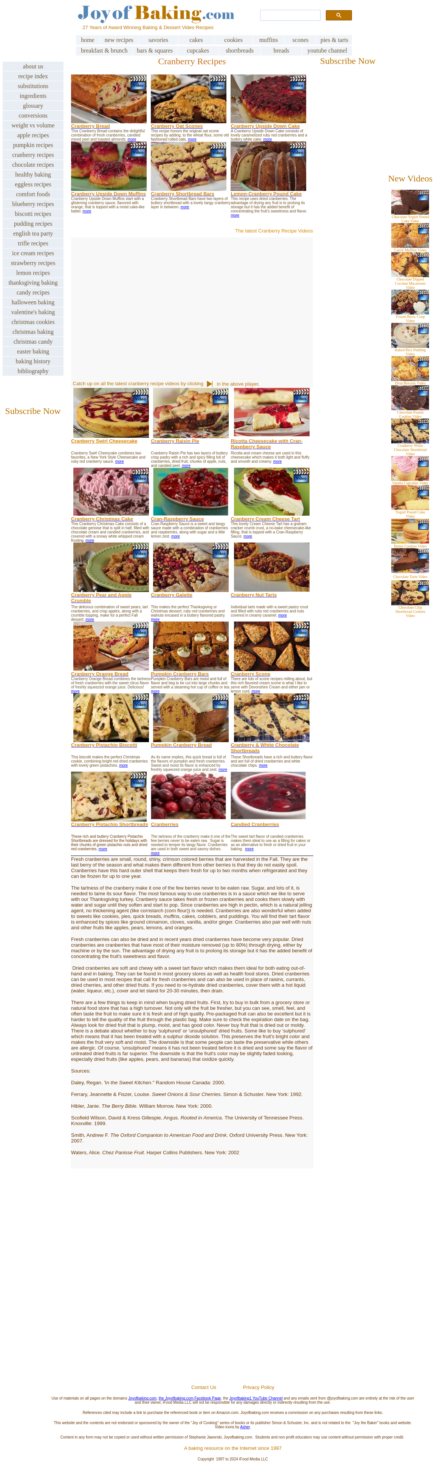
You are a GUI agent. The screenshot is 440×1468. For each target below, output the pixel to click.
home (88, 40)
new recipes (119, 40)
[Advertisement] (233, 1293)
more (132, 139)
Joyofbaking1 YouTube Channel (256, 1398)
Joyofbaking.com (142, 1398)
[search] (289, 15)
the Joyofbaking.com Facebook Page (190, 1398)
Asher (245, 1427)
